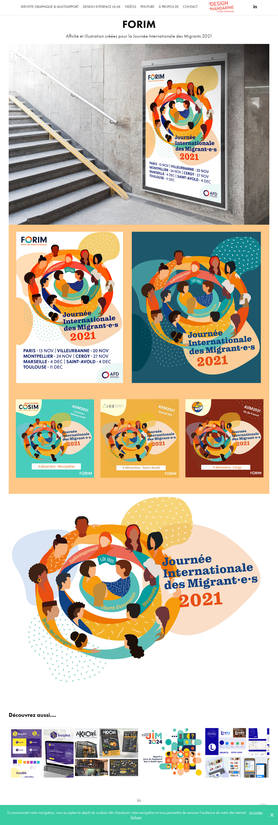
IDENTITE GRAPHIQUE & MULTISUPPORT (50, 7)
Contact (190, 7)
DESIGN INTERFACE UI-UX (101, 7)
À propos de (169, 7)
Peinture (147, 7)
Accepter (256, 812)
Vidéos (130, 7)
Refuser (136, 817)
